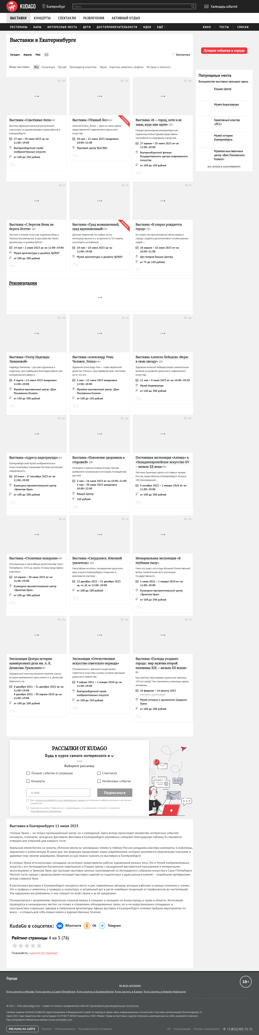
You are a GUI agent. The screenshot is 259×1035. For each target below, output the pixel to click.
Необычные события (116, 781)
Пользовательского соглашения (45, 811)
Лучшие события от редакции (52, 773)
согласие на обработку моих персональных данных (60, 800)
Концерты (38, 781)
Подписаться (115, 792)
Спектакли (109, 773)
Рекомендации (23, 283)
